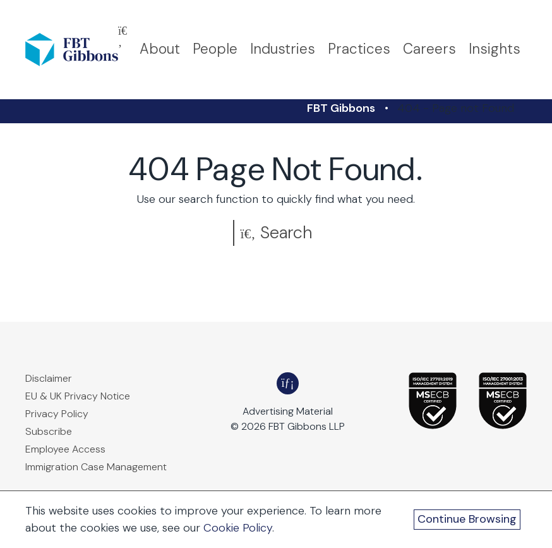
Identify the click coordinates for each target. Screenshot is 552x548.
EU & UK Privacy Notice (77, 396)
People (215, 49)
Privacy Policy (56, 413)
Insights (494, 49)
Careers (429, 49)
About (160, 49)
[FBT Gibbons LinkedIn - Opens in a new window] (288, 383)
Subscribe (48, 431)
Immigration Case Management (96, 466)
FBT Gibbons (341, 108)
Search (276, 232)
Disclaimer (48, 378)
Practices (359, 49)
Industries (282, 49)
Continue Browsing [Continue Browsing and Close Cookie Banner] (467, 519)
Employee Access (65, 449)
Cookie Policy (237, 527)
